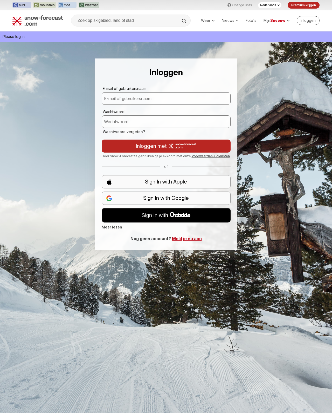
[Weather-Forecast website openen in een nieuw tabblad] (89, 5)
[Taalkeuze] (269, 5)
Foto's (251, 20)
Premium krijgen (303, 5)
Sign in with (166, 215)
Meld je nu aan (187, 238)
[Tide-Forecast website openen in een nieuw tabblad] (67, 5)
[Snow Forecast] (37, 20)
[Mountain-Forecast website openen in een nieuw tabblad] (44, 5)
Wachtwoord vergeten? (124, 131)
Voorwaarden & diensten (211, 156)
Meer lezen (112, 227)
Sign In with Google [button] (147, 198)
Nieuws (230, 20)
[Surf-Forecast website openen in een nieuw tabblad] (21, 5)
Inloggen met (166, 146)
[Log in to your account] (308, 20)
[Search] (184, 21)
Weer (208, 20)
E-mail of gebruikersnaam (124, 88)
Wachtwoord (114, 111)
